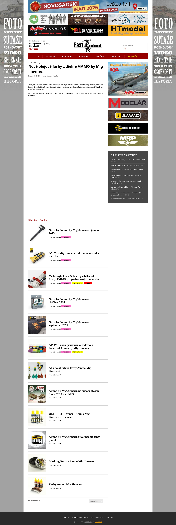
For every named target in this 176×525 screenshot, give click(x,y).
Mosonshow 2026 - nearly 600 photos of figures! (127, 169)
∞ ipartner (98, 522)
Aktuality (50, 56)
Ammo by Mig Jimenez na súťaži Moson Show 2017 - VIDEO (74, 392)
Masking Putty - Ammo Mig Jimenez (71, 461)
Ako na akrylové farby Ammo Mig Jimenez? (70, 369)
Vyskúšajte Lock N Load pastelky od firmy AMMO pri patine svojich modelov (74, 277)
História (100, 56)
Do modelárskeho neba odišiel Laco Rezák (125, 199)
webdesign (88, 522)
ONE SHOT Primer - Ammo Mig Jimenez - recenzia (69, 415)
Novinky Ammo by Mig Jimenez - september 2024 (69, 323)
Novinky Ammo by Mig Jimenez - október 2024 (69, 300)
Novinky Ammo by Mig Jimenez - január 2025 (74, 231)
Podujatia (83, 56)
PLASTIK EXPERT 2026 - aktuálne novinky (124, 165)
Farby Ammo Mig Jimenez (65, 484)
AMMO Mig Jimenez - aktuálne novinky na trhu (74, 254)
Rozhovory (67, 56)
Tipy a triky (116, 56)
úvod (30, 63)
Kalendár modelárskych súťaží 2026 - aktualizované (128, 160)
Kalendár (132, 56)
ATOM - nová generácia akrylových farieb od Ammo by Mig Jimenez (71, 346)
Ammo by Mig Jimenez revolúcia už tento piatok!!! (74, 438)
